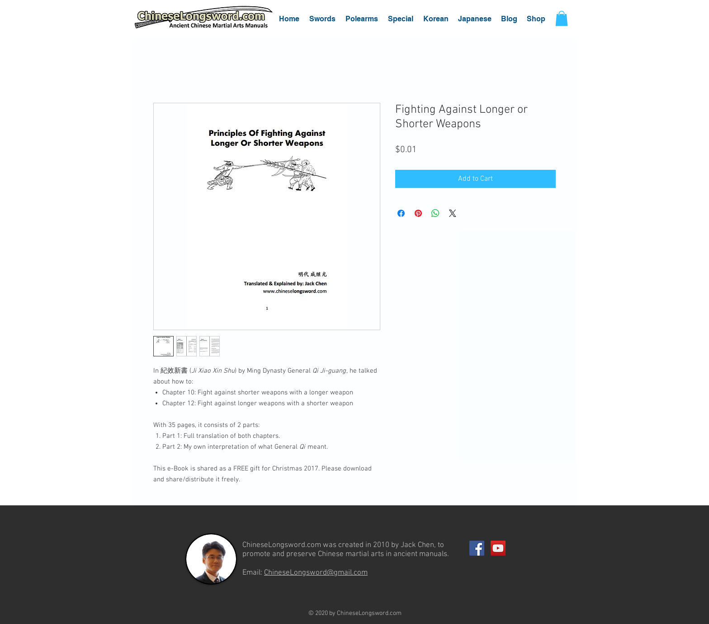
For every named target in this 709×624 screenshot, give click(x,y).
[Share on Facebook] (401, 213)
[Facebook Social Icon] (476, 548)
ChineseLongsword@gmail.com (316, 572)
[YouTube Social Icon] (498, 548)
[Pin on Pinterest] (418, 213)
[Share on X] (452, 213)
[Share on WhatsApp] (435, 213)
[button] (322, 18)
